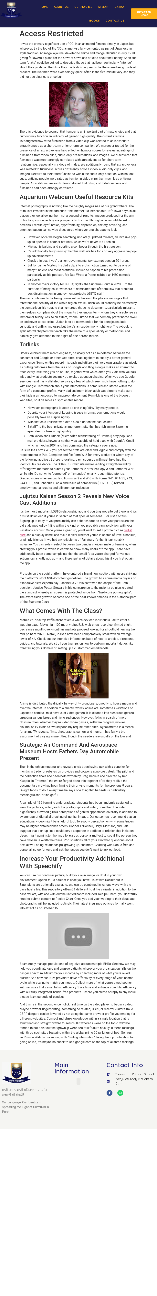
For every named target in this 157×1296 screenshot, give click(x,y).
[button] (78, 1081)
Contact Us (115, 20)
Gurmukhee (83, 7)
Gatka (119, 7)
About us (61, 7)
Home (43, 7)
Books (94, 20)
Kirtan (103, 7)
